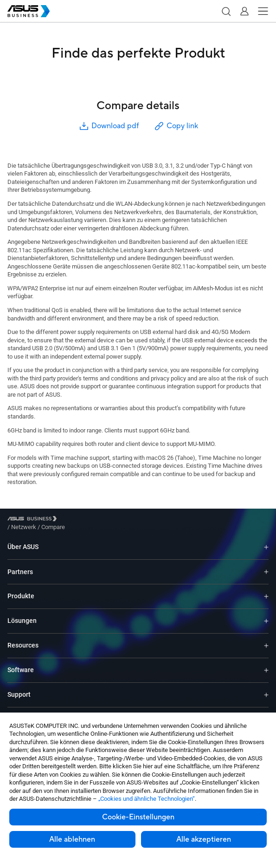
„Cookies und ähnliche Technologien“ (146, 798)
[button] (225, 11)
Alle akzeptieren (203, 839)
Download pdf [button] (108, 126)
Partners (20, 565)
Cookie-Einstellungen (138, 817)
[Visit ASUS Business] (33, 520)
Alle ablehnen (72, 839)
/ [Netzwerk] (74, 520)
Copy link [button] (176, 126)
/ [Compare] (103, 520)
